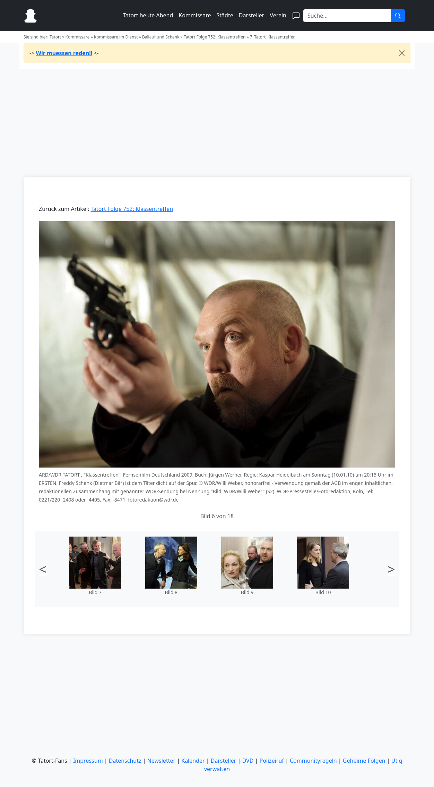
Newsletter (161, 760)
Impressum (88, 760)
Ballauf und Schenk (161, 37)
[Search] (347, 15)
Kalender (193, 760)
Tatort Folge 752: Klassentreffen (214, 37)
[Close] (401, 53)
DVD (248, 760)
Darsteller (251, 15)
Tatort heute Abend (148, 15)
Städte (225, 15)
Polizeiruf (272, 760)
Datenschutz (125, 760)
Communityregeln (313, 760)
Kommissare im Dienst (116, 37)
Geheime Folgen (364, 760)
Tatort (55, 37)
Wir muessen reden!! (64, 53)
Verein (278, 15)
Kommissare (195, 15)
